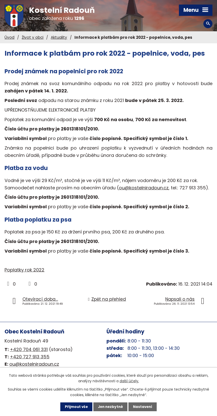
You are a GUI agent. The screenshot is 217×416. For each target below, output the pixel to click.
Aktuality (59, 37)
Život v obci (32, 37)
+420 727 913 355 (29, 357)
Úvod (9, 37)
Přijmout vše (75, 406)
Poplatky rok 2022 (24, 270)
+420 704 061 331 (29, 349)
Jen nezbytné (110, 406)
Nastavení (144, 406)
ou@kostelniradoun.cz (144, 188)
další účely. (129, 380)
